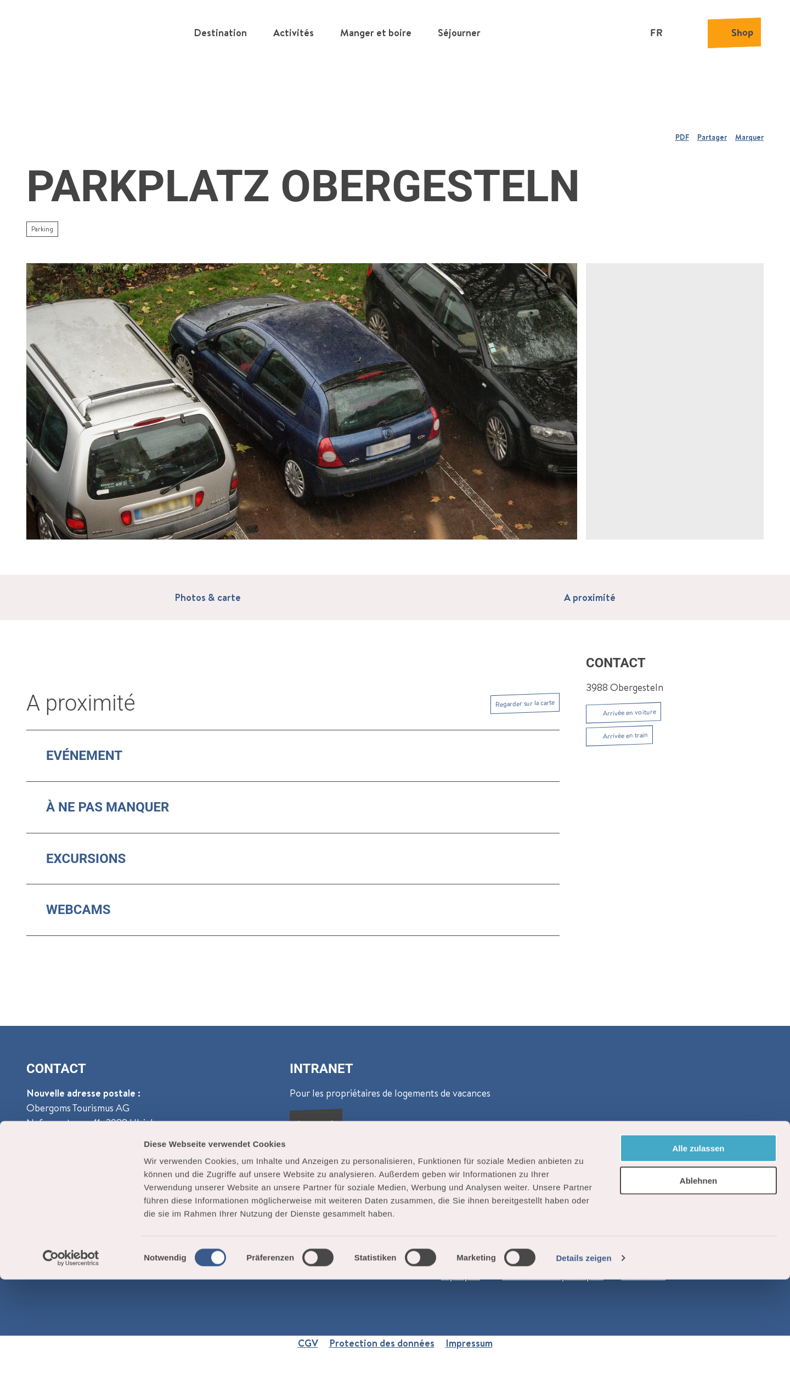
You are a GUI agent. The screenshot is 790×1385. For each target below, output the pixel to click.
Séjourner (459, 30)
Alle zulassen (698, 1253)
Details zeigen (583, 1363)
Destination (220, 30)
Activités (293, 30)
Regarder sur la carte (525, 703)
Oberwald (47, 1176)
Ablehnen (698, 1286)
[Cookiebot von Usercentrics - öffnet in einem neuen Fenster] (71, 1363)
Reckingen (104, 1176)
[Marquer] (749, 133)
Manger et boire (375, 30)
